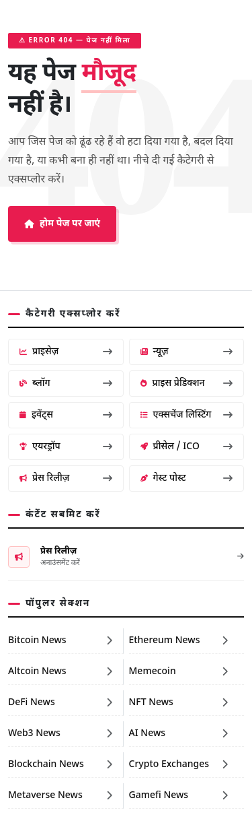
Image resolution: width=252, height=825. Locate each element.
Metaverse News (60, 795)
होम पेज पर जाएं (62, 224)
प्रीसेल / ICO (186, 446)
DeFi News (60, 702)
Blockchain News (60, 764)
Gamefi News (178, 795)
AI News (178, 733)
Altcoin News (60, 671)
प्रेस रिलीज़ (65, 478)
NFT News (178, 702)
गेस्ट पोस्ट (186, 478)
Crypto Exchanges (178, 764)
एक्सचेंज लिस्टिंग (186, 415)
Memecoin (178, 671)
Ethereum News (178, 640)
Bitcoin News (60, 640)
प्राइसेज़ (65, 351)
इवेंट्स (65, 415)
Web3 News (60, 733)
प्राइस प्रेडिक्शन (186, 383)
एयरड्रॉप (65, 446)
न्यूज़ (186, 351)
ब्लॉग (65, 383)
